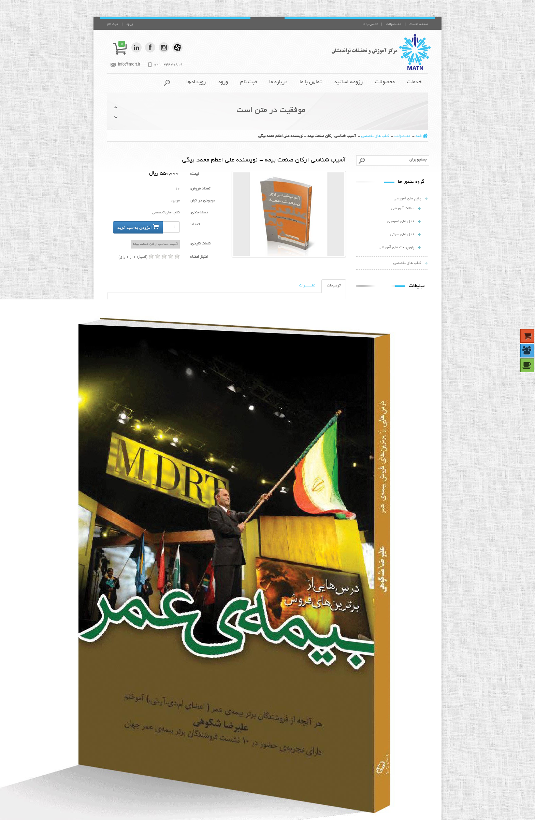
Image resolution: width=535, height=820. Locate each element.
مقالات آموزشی (402, 209)
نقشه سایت (173, 742)
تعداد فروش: (200, 189)
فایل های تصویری (400, 222)
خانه (419, 136)
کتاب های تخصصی (375, 136)
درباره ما (278, 82)
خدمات (414, 82)
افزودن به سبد (411, 531)
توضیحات (334, 286)
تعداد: (195, 225)
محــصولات (393, 24)
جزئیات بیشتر (370, 531)
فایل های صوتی (402, 234)
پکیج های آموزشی (407, 199)
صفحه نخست (418, 24)
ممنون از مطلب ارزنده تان (301, 697)
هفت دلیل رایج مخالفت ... (389, 512)
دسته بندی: (199, 213)
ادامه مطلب (255, 717)
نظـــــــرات (307, 286)
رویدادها (196, 82)
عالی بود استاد (310, 684)
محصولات (385, 82)
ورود (129, 24)
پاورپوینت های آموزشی (396, 247)
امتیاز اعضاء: (199, 257)
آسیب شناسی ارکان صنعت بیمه (155, 244)
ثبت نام (112, 24)
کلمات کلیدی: (200, 244)
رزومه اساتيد (348, 82)
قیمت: (194, 174)
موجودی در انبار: (202, 201)
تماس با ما (370, 24)
